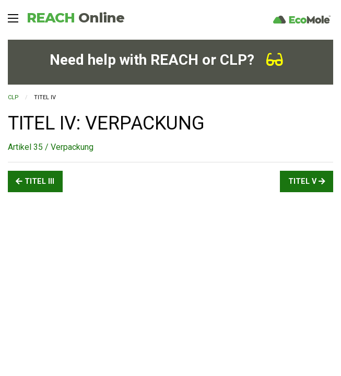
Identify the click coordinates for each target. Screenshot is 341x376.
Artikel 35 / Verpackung (50, 147)
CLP (13, 97)
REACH (75, 17)
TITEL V (306, 181)
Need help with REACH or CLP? (166, 59)
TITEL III (35, 181)
